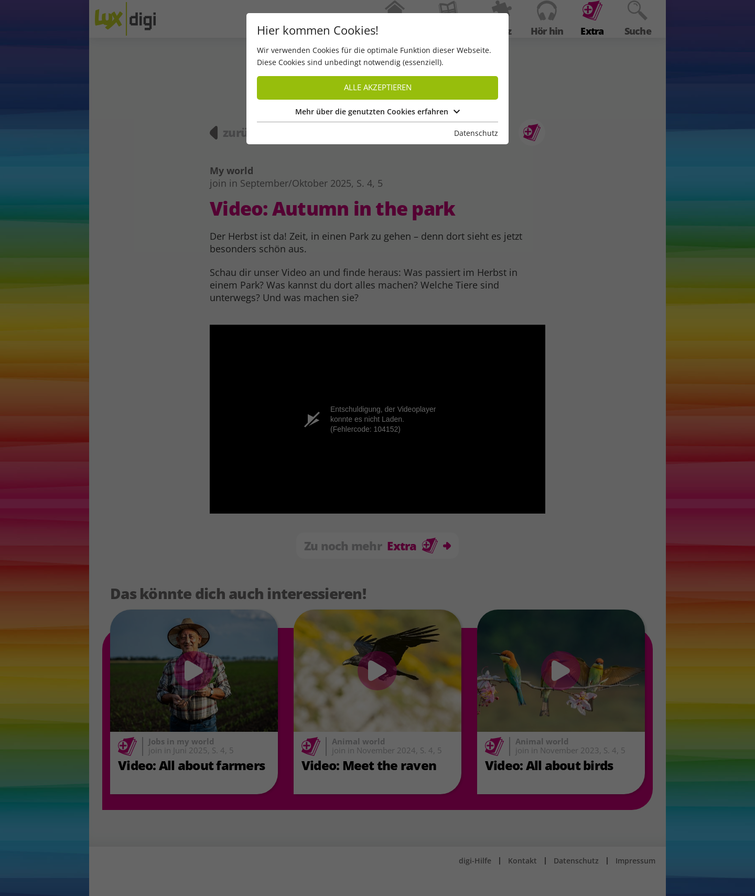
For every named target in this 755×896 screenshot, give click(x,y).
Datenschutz (476, 133)
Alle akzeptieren (378, 87)
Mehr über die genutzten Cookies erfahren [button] (377, 111)
